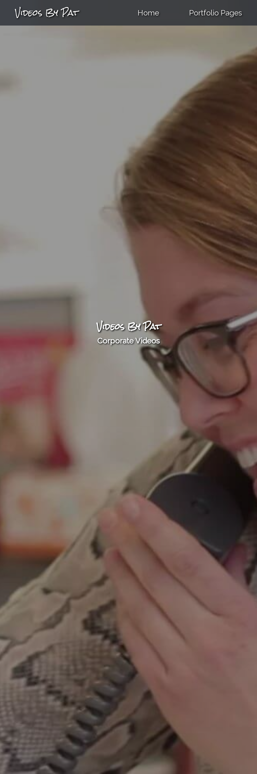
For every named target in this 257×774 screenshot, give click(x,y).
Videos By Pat (46, 13)
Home (148, 12)
